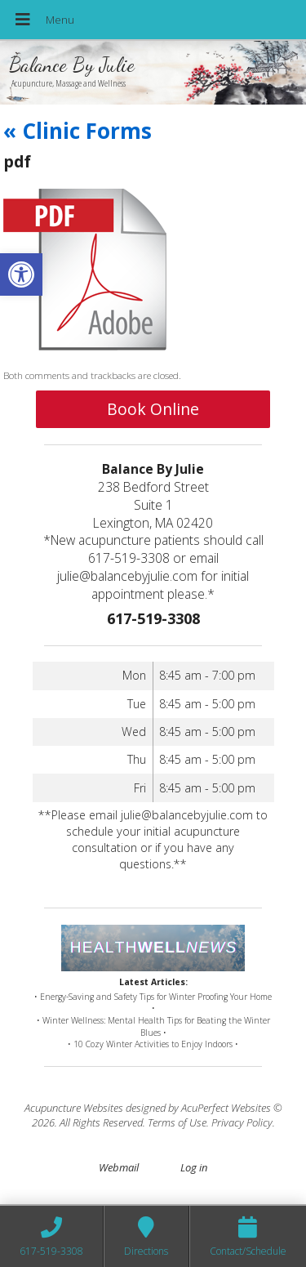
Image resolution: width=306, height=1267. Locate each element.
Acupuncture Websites (73, 1107)
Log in (193, 1167)
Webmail (119, 1167)
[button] (21, 274)
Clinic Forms (77, 130)
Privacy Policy (242, 1122)
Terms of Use (177, 1122)
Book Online (153, 409)
